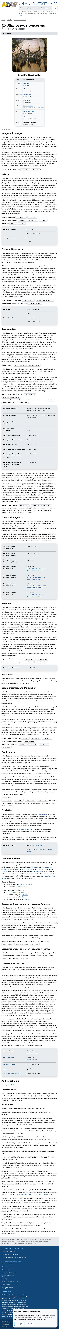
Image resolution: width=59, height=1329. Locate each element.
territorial (40, 662)
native (35, 169)
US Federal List (9, 1064)
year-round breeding (11, 397)
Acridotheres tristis (37, 872)
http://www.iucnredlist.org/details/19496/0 (34, 1194)
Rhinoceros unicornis (20, 20)
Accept (19, 1324)
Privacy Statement (7, 1288)
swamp (22, 223)
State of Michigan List (12, 1073)
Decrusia (26, 869)
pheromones (29, 741)
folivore (18, 800)
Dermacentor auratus (18, 892)
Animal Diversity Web (38, 3)
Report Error (5, 1326)
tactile (33, 744)
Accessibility (5, 1285)
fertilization (8, 402)
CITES (5, 1069)
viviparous (23, 402)
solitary (28, 662)
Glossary (4, 1279)
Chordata (26, 89)
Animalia (9, 20)
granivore (42, 800)
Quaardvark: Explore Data (9, 1282)
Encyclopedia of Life (8, 1085)
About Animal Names (8, 1270)
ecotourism (7, 944)
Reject (29, 1324)
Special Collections (7, 1276)
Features (8, 33)
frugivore (30, 800)
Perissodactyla (28, 106)
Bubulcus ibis (6, 874)
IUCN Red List (8, 1051)
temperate (21, 217)
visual (25, 738)
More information (32, 1053)
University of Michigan (8, 1251)
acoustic (35, 738)
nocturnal (29, 659)
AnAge (28, 430)
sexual (49, 400)
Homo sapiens (43, 814)
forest (43, 220)
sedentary (16, 662)
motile (5, 662)
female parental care (40, 505)
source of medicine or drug (27, 944)
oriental (25, 169)
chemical (47, 738)
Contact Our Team (7, 1324)
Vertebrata (27, 94)
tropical (32, 217)
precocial (24, 505)
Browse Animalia (6, 1264)
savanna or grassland (28, 220)
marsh (13, 223)
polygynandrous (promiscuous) (27, 365)
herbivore (7, 800)
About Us (4, 1267)
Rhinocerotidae (28, 111)
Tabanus (4, 872)
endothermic (28, 300)
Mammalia (26, 100)
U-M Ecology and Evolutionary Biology (13, 1257)
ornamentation (34, 303)
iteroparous (30, 394)
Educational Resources (8, 1273)
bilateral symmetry (45, 300)
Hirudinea (35, 867)
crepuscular (42, 659)
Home (3, 20)
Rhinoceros (27, 117)
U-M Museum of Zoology (9, 1254)
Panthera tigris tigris (23, 829)
